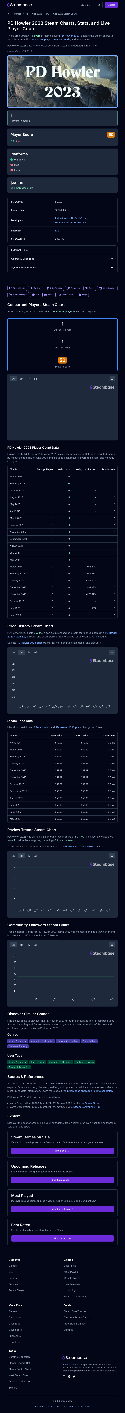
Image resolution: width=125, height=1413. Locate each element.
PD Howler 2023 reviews (79, 846)
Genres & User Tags (62, 259)
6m (21, 652)
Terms (49, 1406)
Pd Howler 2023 (34, 13)
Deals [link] (89, 288)
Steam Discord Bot (19, 1363)
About (72, 1406)
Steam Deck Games (75, 1296)
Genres (13, 1311)
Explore (111, 5)
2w (13, 378)
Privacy (39, 1406)
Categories (15, 1317)
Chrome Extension (19, 1356)
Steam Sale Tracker (75, 1311)
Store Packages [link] (18, 294)
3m (21, 378)
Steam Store (92, 1103)
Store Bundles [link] (107, 288)
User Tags (14, 1323)
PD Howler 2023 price (30, 642)
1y (29, 378)
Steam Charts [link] (17, 288)
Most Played (71, 1271)
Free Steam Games (75, 1323)
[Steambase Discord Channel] (64, 1376)
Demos (13, 1278)
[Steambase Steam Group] (69, 1376)
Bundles (13, 1284)
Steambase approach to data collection (90, 1090)
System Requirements (62, 267)
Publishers (15, 1335)
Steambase (68, 1364)
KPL (57, 230)
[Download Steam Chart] (112, 378)
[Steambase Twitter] (74, 1376)
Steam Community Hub (86, 1106)
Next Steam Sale (18, 1375)
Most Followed (72, 1278)
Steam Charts (16, 1290)
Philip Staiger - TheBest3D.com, (71, 218)
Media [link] (48, 294)
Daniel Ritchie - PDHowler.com (70, 222)
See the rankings (62, 1180)
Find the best (62, 1238)
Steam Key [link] (73, 288)
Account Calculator (20, 1381)
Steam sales (43, 727)
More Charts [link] (66, 294)
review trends (62, 39)
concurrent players (42, 39)
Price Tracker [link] (54, 288)
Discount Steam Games (77, 1317)
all (35, 378)
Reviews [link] (36, 288)
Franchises (15, 1342)
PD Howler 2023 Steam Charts (61, 13)
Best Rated (70, 1265)
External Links (62, 250)
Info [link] (35, 294)
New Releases (72, 1284)
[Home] (8, 14)
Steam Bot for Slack (20, 1369)
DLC (11, 1271)
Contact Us (84, 1406)
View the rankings (62, 1209)
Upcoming (70, 1290)
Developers (15, 1329)
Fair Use (61, 1406)
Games (17, 13)
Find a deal (62, 1150)
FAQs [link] (83, 294)
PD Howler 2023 (70, 35)
